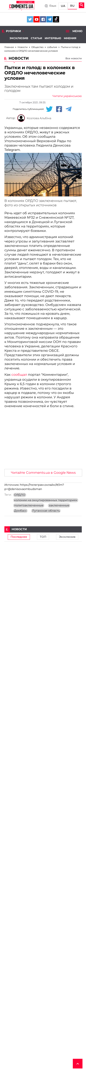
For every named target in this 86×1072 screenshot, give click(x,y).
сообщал (19, 374)
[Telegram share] (69, 109)
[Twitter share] (49, 109)
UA (63, 6)
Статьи (36, 38)
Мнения (70, 38)
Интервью (53, 38)
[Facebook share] (59, 109)
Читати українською (67, 96)
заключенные (59, 505)
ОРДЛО (19, 495)
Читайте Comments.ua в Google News (43, 472)
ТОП (43, 536)
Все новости (73, 58)
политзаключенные (28, 505)
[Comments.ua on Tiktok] (56, 19)
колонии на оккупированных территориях (45, 500)
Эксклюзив (18, 38)
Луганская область (46, 510)
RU (72, 5)
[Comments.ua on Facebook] (43, 19)
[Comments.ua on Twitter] (30, 19)
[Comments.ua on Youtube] (36, 19)
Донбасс (20, 510)
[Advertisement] (43, 440)
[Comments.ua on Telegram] (49, 19)
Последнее (19, 536)
